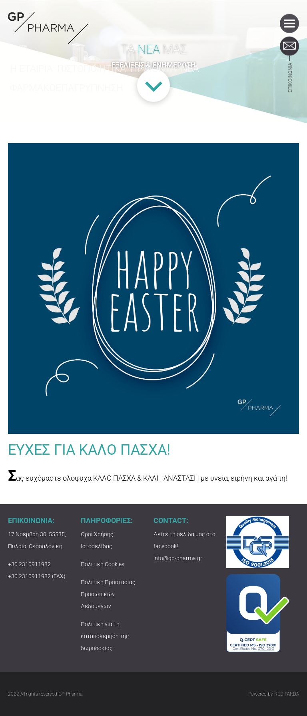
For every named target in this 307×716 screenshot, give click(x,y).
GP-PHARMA (48, 28)
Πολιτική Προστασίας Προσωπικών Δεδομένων (108, 594)
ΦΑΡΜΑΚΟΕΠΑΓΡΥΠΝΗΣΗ (61, 93)
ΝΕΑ (190, 74)
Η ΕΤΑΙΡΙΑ (32, 74)
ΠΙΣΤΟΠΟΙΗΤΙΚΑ (91, 74)
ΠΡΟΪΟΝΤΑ (151, 74)
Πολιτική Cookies (102, 564)
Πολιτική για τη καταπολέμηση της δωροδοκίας (105, 636)
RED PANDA (286, 694)
